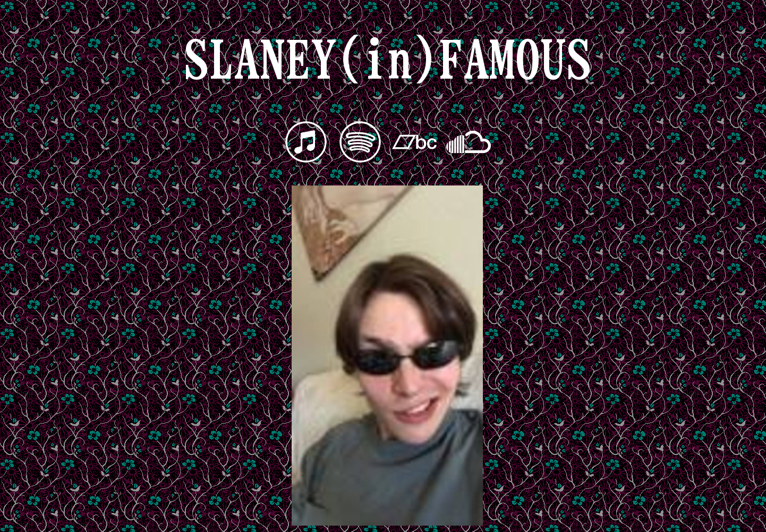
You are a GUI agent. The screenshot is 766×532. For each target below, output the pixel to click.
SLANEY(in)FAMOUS (387, 59)
